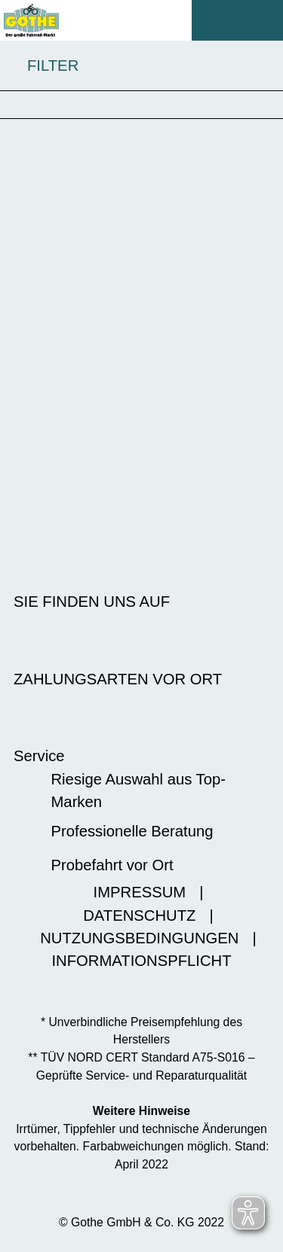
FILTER (39, 66)
